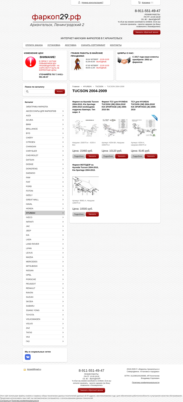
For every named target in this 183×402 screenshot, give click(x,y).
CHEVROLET (32, 155)
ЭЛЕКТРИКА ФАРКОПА (37, 107)
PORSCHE (31, 279)
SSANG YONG (32, 310)
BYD (28, 133)
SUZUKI (29, 297)
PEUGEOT (31, 284)
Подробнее (79, 156)
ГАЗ (27, 341)
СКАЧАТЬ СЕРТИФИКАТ (93, 45)
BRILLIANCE (32, 129)
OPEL (28, 275)
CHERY (29, 138)
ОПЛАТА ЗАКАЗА (34, 45)
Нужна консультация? (92, 2)
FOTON (29, 191)
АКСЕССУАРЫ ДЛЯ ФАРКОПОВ (41, 111)
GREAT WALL (32, 200)
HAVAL (29, 204)
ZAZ (28, 328)
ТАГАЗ (29, 332)
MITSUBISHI (31, 266)
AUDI (28, 115)
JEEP (28, 230)
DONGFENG (32, 169)
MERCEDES (31, 261)
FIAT (28, 182)
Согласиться (5, 401)
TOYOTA (30, 315)
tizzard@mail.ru (34, 369)
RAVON (29, 292)
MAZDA (29, 257)
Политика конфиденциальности (145, 382)
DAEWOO (30, 173)
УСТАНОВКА (53, 45)
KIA (27, 235)
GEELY (29, 195)
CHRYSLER (31, 151)
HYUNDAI (30, 213)
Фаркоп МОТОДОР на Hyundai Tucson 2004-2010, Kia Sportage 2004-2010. (85, 167)
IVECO (29, 217)
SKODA (29, 301)
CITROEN (30, 142)
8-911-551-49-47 (147, 11)
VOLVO (29, 323)
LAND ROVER (32, 244)
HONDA (29, 208)
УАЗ (28, 337)
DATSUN (30, 160)
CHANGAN (31, 146)
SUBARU (30, 306)
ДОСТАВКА (70, 45)
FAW (28, 177)
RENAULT (30, 288)
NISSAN (29, 270)
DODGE (29, 164)
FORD (29, 186)
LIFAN (29, 248)
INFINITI (30, 222)
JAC (28, 226)
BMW (28, 124)
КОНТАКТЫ (116, 45)
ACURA (29, 120)
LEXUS (29, 253)
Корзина (146, 2)
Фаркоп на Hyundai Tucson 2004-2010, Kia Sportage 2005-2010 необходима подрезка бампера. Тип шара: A (85, 107)
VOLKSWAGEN (33, 319)
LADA (28, 239)
